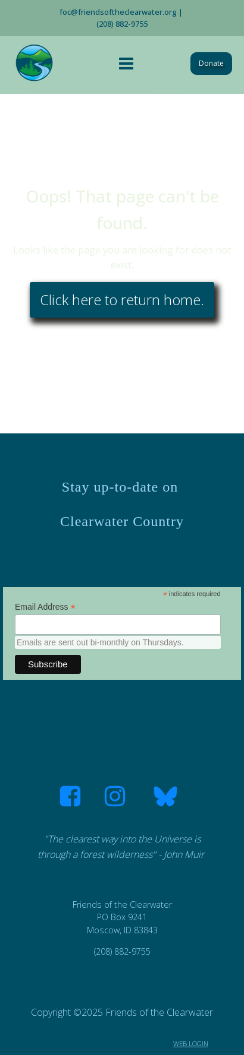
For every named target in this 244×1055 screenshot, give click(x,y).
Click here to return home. (122, 299)
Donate (211, 63)
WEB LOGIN (190, 1043)
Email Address (45, 607)
